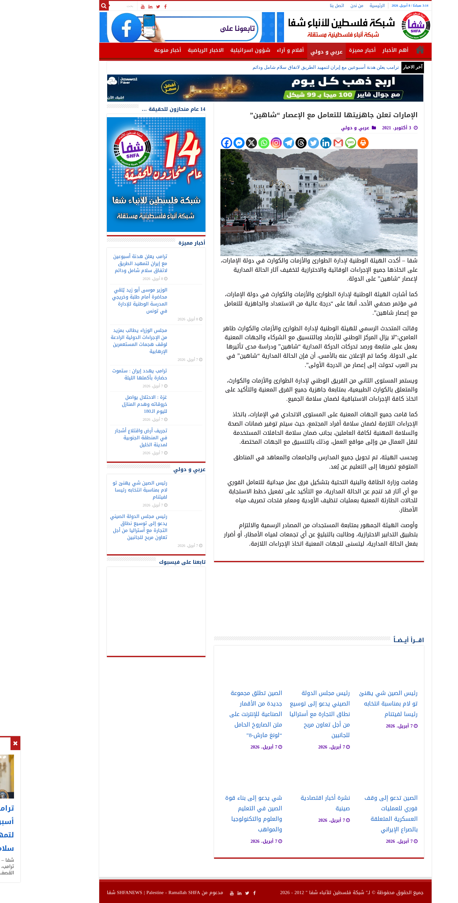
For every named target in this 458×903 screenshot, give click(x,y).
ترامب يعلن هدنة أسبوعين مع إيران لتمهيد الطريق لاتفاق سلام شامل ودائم (289, 67)
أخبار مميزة (326, 50)
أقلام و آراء (254, 50)
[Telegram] (252, 142)
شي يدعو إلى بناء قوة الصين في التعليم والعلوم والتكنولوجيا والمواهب (217, 814)
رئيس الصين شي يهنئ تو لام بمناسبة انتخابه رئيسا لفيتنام (352, 704)
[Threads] (264, 142)
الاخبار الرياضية (169, 50)
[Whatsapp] (227, 142)
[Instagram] (240, 142)
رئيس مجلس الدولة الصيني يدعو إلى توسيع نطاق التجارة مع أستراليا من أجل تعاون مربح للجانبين (283, 714)
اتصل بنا (301, 6)
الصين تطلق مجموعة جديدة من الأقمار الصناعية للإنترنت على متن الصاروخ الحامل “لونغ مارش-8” (219, 714)
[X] (215, 142)
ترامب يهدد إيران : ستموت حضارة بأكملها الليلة (103, 374)
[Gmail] (302, 142)
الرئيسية (341, 6)
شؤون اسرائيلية (214, 50)
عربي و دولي (290, 52)
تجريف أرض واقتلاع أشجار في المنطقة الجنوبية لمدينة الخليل (105, 437)
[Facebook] (190, 142)
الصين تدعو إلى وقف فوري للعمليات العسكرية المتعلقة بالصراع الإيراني (354, 814)
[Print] (326, 142)
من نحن (320, 6)
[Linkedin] (289, 142)
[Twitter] (277, 142)
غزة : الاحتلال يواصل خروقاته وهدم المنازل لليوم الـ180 (108, 404)
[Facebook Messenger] (202, 142)
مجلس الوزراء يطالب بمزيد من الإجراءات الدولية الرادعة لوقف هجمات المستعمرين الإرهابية (102, 341)
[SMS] (314, 142)
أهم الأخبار (359, 50)
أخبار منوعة (131, 50)
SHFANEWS (93, 892)
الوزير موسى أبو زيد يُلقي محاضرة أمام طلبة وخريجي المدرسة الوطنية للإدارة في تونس (103, 300)
